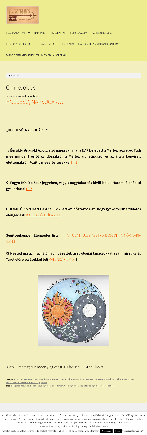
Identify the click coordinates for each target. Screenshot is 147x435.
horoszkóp (98, 379)
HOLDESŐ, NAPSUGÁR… (34, 101)
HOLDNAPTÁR (58, 32)
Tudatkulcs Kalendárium (17, 382)
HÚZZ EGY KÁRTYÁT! (16, 32)
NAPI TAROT (40, 32)
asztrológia (22, 379)
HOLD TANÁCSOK (78, 32)
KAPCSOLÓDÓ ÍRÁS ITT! (43, 215)
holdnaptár (88, 379)
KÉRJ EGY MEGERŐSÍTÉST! (19, 43)
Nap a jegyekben (71, 385)
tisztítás (111, 385)
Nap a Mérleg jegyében (90, 385)
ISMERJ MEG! (47, 43)
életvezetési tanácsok (54, 379)
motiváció (109, 379)
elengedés (15, 385)
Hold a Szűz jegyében (41, 385)
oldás (103, 385)
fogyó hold (26, 385)
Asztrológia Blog (35, 379)
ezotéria (68, 379)
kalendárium (57, 385)
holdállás (77, 379)
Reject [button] (117, 431)
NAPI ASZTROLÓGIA (102, 32)
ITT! (74, 162)
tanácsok (119, 379)
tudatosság (34, 382)
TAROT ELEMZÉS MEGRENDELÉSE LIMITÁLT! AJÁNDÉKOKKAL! (36, 55)
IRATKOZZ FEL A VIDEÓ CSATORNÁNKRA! (98, 43)
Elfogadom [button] (106, 431)
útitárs (44, 382)
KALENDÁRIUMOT (62, 259)
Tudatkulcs (33, 96)
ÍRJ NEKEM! (68, 43)
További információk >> (133, 431)
